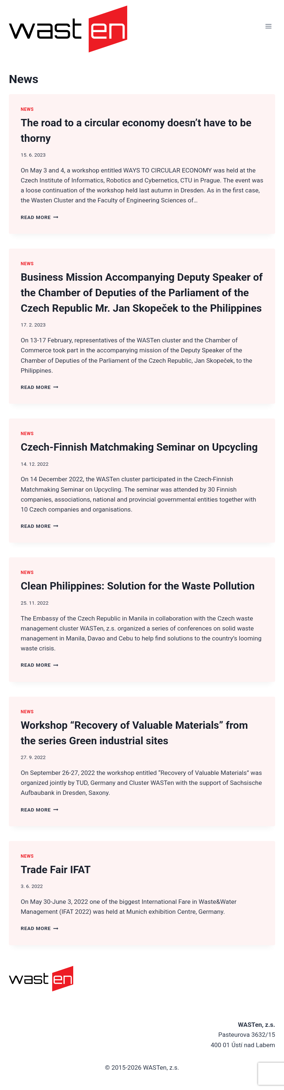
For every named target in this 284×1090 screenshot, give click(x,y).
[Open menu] (268, 26)
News (27, 109)
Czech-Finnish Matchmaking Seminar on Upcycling (139, 447)
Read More (39, 217)
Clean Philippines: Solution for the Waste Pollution (138, 586)
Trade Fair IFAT (56, 870)
